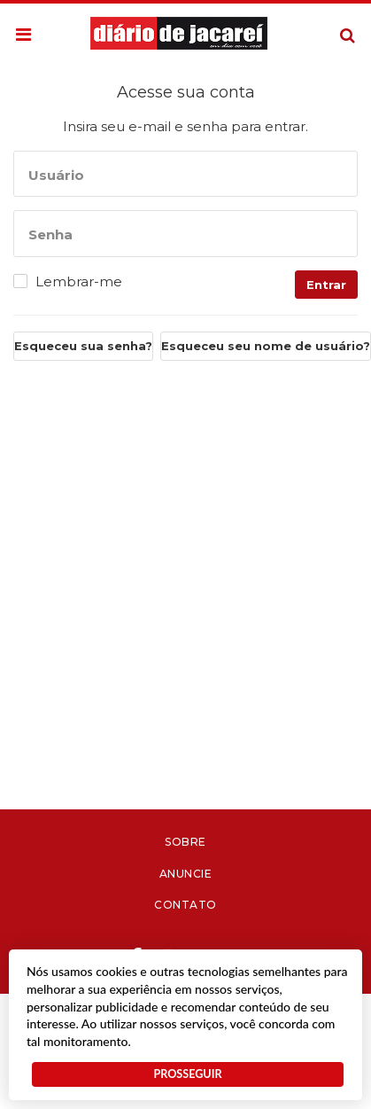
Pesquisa (333, 21)
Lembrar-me (78, 282)
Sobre (185, 841)
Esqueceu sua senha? (83, 346)
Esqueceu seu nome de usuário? (265, 346)
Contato (185, 904)
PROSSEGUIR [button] (187, 1074)
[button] (23, 35)
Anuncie (186, 873)
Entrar (326, 284)
